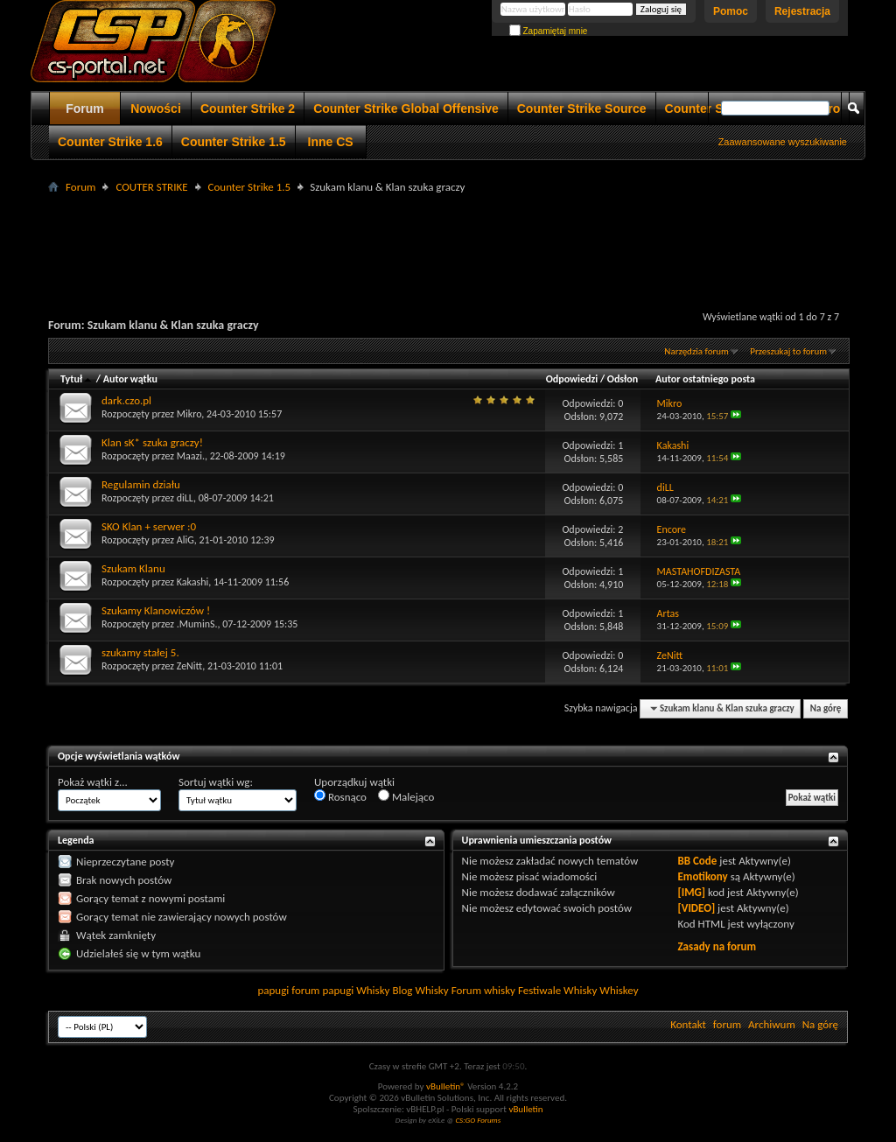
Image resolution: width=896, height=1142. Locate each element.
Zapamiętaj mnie (548, 31)
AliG (185, 540)
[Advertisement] (448, 237)
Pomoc (730, 11)
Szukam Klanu (133, 568)
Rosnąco (340, 796)
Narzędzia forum (696, 351)
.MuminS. (197, 624)
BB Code (697, 860)
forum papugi (322, 990)
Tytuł (77, 379)
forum (727, 1024)
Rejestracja (802, 11)
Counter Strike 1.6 (110, 142)
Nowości (155, 109)
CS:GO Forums (477, 1119)
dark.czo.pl (126, 400)
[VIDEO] (696, 907)
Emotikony (702, 876)
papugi (273, 990)
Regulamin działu (141, 484)
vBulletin (525, 1109)
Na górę (826, 708)
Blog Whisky (420, 990)
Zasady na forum (716, 946)
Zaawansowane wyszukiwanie (782, 142)
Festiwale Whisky (557, 990)
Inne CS (331, 142)
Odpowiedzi (572, 379)
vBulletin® (446, 1086)
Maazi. (191, 456)
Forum (85, 109)
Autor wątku (130, 379)
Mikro (189, 414)
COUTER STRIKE (151, 186)
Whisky (372, 990)
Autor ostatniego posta (705, 379)
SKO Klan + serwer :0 (149, 526)
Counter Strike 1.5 (233, 142)
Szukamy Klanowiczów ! (156, 610)
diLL (185, 498)
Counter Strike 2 (247, 109)
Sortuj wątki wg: (215, 781)
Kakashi (193, 582)
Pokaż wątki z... (93, 781)
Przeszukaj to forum (788, 351)
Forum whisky (483, 990)
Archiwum (771, 1024)
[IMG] (691, 892)
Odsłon (622, 379)
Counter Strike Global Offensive (406, 109)
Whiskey (618, 990)
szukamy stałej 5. (140, 652)
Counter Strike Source (582, 109)
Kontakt (688, 1024)
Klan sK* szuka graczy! (152, 442)
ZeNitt (190, 666)
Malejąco (406, 796)
